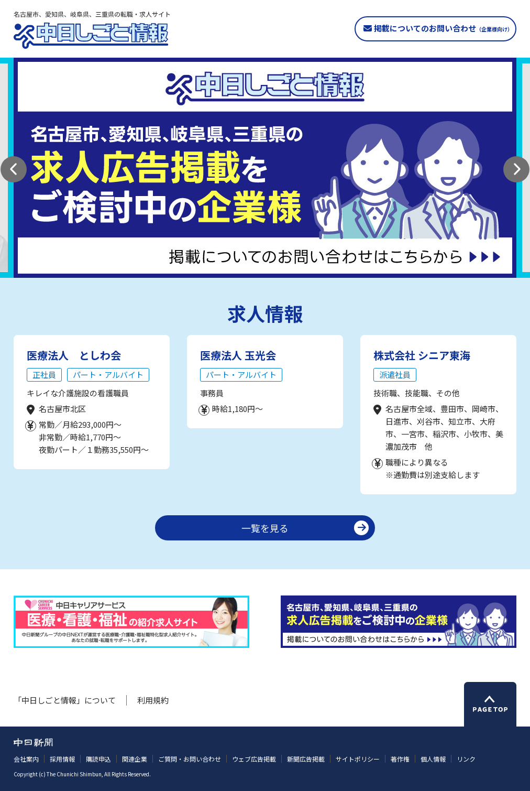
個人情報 (433, 758)
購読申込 (98, 758)
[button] (14, 169)
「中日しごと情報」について (65, 700)
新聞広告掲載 (306, 758)
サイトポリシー (358, 758)
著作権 (400, 758)
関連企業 (134, 758)
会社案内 (26, 758)
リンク (466, 758)
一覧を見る (265, 528)
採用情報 (62, 758)
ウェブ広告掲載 (254, 758)
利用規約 (153, 700)
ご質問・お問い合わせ (189, 758)
